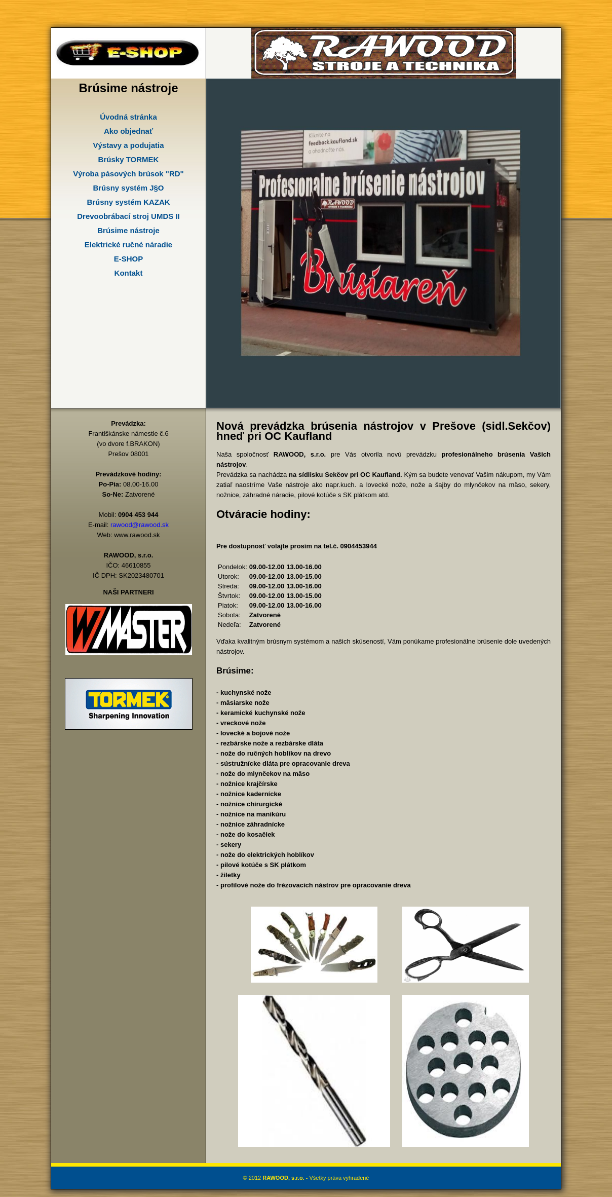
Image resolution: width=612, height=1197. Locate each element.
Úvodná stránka (128, 117)
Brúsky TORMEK (128, 159)
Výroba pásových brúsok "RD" (128, 173)
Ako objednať (128, 131)
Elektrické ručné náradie (128, 244)
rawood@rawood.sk (139, 525)
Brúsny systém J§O (128, 187)
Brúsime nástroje (128, 230)
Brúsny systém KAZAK (128, 202)
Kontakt (128, 273)
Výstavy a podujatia (128, 145)
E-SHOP (128, 258)
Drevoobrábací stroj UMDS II (128, 216)
